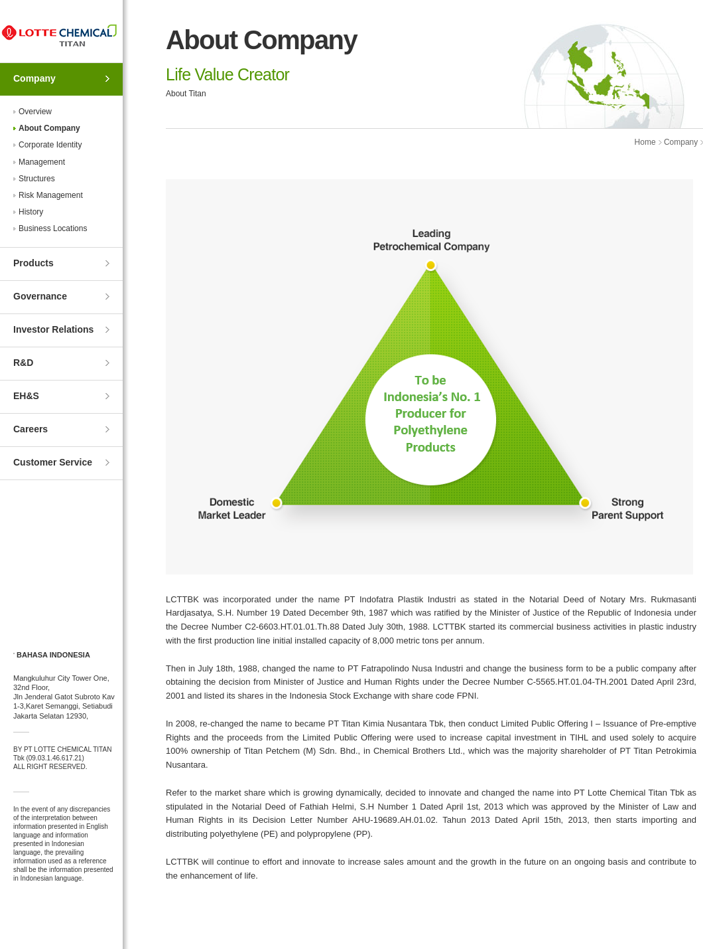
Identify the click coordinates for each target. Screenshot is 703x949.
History (31, 211)
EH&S (26, 395)
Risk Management (51, 195)
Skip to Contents (0, 0)
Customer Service (52, 462)
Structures (37, 178)
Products (33, 263)
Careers (30, 429)
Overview (35, 111)
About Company (49, 128)
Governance (40, 296)
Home (645, 142)
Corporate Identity (50, 144)
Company (34, 78)
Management (42, 162)
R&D (23, 362)
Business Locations (53, 228)
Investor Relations (53, 329)
